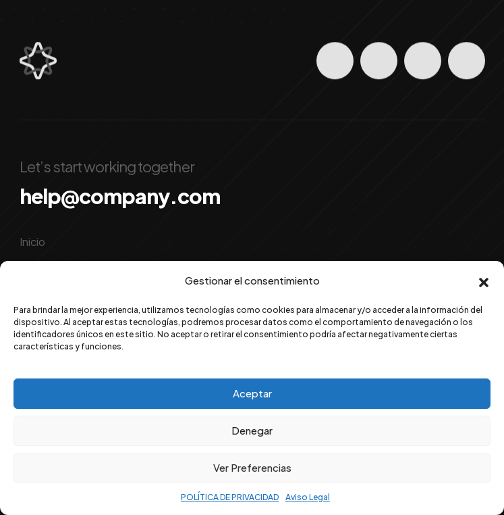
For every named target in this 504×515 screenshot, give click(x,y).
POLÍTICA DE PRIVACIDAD (230, 497)
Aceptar (252, 393)
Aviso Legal (307, 497)
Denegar (252, 430)
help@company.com (120, 196)
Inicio (32, 242)
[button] (484, 280)
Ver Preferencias (252, 467)
